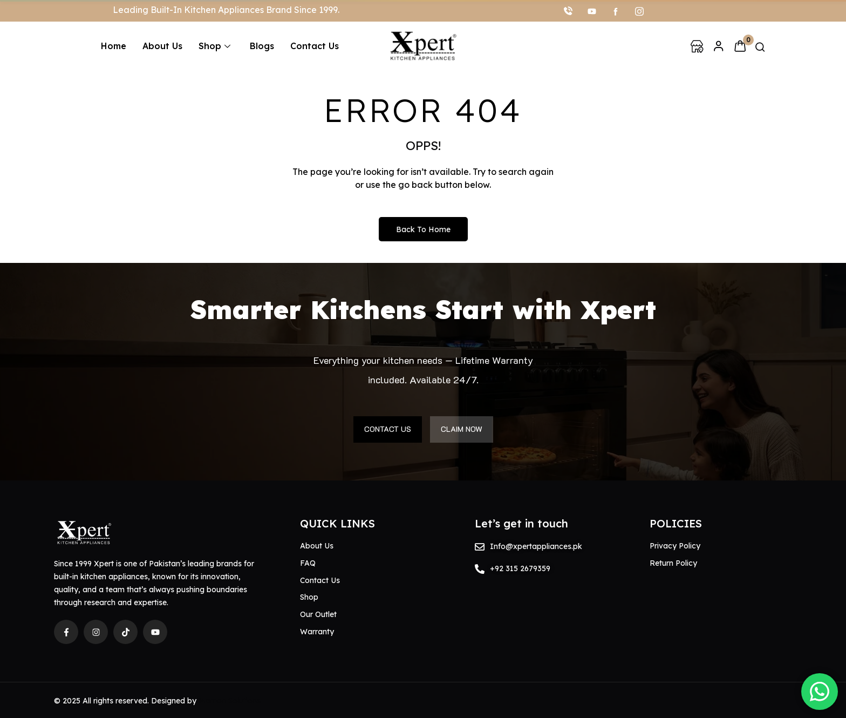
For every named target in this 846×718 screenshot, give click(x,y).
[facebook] (616, 11)
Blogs (262, 45)
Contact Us (314, 45)
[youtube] (592, 11)
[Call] (568, 11)
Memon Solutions (230, 701)
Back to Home (423, 229)
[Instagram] (639, 11)
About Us (162, 45)
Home (113, 45)
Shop (214, 45)
